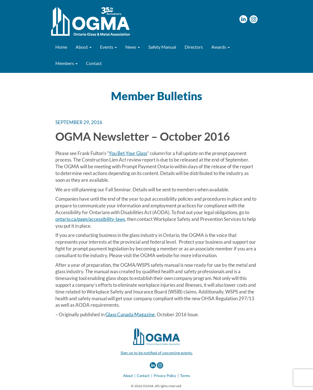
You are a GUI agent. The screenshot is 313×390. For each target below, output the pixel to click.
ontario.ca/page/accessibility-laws (90, 219)
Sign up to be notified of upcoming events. (157, 352)
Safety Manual (162, 47)
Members (66, 63)
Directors (194, 47)
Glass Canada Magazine (130, 314)
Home (61, 47)
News (132, 47)
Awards (220, 47)
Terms (185, 375)
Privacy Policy (165, 375)
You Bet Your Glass (128, 153)
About (84, 47)
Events (108, 47)
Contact (94, 63)
